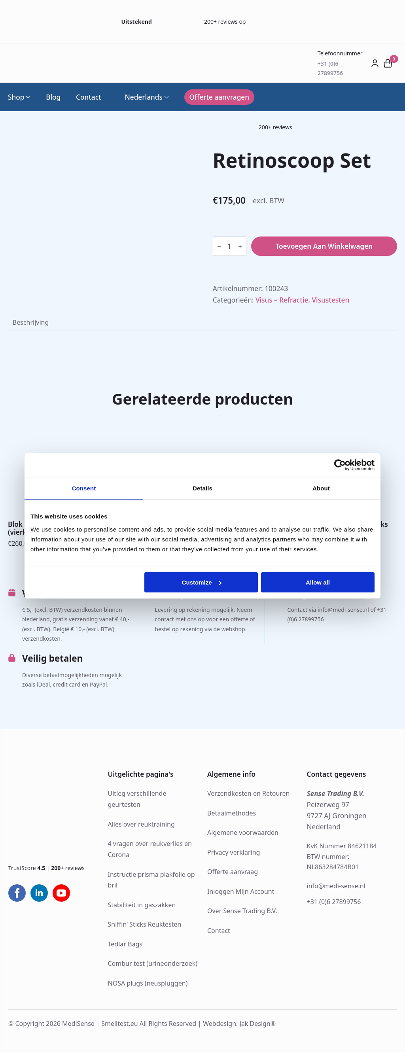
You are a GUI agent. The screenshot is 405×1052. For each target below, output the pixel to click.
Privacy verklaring (233, 852)
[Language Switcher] (166, 97)
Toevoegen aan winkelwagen (324, 246)
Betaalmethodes (231, 813)
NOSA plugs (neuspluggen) (148, 983)
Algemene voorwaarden (242, 832)
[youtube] (61, 893)
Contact (88, 97)
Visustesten (330, 300)
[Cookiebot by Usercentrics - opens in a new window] (340, 465)
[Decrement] (219, 246)
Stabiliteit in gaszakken (142, 905)
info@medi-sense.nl (336, 886)
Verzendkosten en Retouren (248, 793)
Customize (201, 582)
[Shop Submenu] (27, 97)
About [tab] (321, 488)
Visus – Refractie (281, 300)
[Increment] (240, 246)
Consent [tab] (84, 488)
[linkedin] (39, 893)
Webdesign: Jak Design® (239, 1023)
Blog (53, 97)
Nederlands (139, 97)
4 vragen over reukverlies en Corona (150, 849)
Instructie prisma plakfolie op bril (151, 880)
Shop (16, 97)
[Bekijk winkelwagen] (388, 63)
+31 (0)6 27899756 (334, 901)
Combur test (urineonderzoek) (153, 963)
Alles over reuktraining (141, 824)
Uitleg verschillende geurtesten (137, 799)
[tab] (30, 322)
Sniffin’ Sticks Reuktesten (145, 924)
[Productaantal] (229, 246)
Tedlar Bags (125, 944)
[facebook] (17, 893)
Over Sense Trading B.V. (242, 910)
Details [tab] (202, 488)
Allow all (318, 582)
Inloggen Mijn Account (240, 891)
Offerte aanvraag (232, 871)
